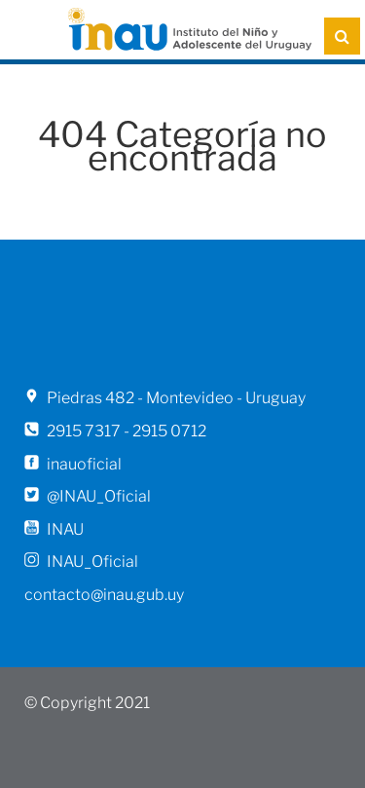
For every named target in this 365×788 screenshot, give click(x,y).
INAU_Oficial (92, 561)
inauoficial (84, 464)
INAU (65, 529)
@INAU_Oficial (99, 496)
